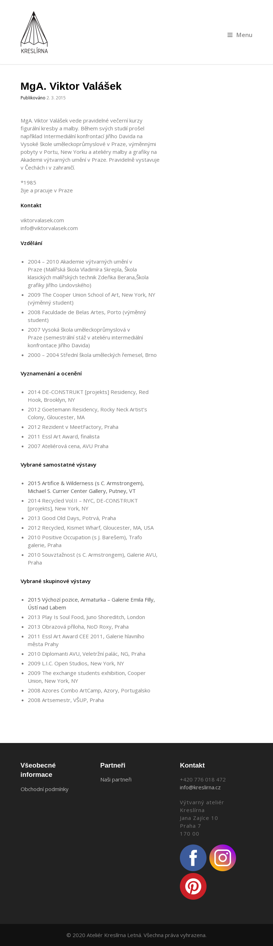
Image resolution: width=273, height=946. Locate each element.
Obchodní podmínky (45, 788)
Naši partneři (116, 779)
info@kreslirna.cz (200, 787)
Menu (240, 35)
